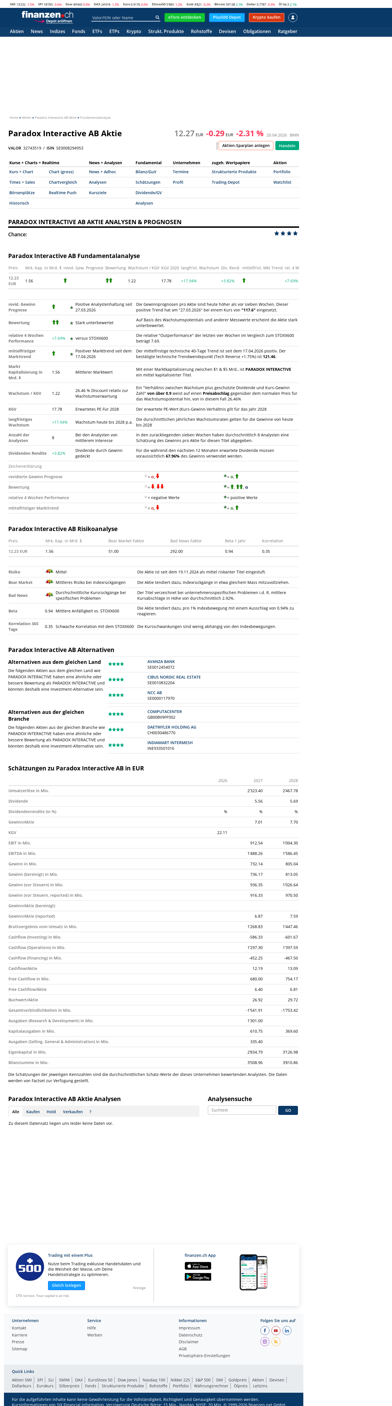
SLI (51, 1380)
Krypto (134, 31)
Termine (181, 171)
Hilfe (91, 1328)
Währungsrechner (211, 1385)
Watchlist (282, 182)
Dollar (251, 4)
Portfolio (282, 171)
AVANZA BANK (161, 661)
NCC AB (154, 692)
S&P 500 (203, 1380)
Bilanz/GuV (146, 171)
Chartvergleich (63, 182)
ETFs (97, 31)
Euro (126, 4)
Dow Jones (127, 1380)
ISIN (50, 148)
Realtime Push (63, 192)
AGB (183, 1349)
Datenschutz (190, 1335)
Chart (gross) (61, 171)
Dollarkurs (21, 1385)
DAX (97, 4)
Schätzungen (148, 182)
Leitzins (260, 1385)
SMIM (64, 1380)
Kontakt (19, 1328)
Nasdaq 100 (154, 1380)
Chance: (17, 234)
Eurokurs (45, 1385)
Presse (18, 1342)
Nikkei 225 (180, 1380)
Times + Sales (22, 182)
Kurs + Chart (21, 171)
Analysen (97, 182)
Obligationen (257, 31)
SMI (13, 4)
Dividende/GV (149, 192)
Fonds (78, 31)
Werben (94, 1335)
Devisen (227, 31)
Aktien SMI (22, 1380)
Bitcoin (219, 4)
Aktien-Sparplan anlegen (246, 145)
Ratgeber (287, 31)
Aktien (17, 31)
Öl (280, 4)
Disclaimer (189, 1342)
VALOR (14, 148)
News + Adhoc (102, 171)
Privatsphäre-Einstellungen (204, 1356)
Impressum (189, 1328)
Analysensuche (230, 1099)
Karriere (19, 1335)
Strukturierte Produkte (234, 171)
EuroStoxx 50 (100, 1380)
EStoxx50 (158, 4)
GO (288, 1110)
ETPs (114, 31)
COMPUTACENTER (164, 711)
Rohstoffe (201, 31)
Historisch (19, 203)
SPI (40, 4)
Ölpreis (241, 1385)
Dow (69, 4)
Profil (178, 182)
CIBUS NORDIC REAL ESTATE (174, 677)
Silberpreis (69, 1385)
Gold (189, 4)
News (37, 31)
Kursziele (97, 192)
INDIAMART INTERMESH (170, 742)
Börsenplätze (22, 192)
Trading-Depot (226, 182)
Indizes (57, 31)
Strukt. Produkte (166, 31)
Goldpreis (237, 1380)
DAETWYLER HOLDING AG (171, 727)
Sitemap (19, 1349)
